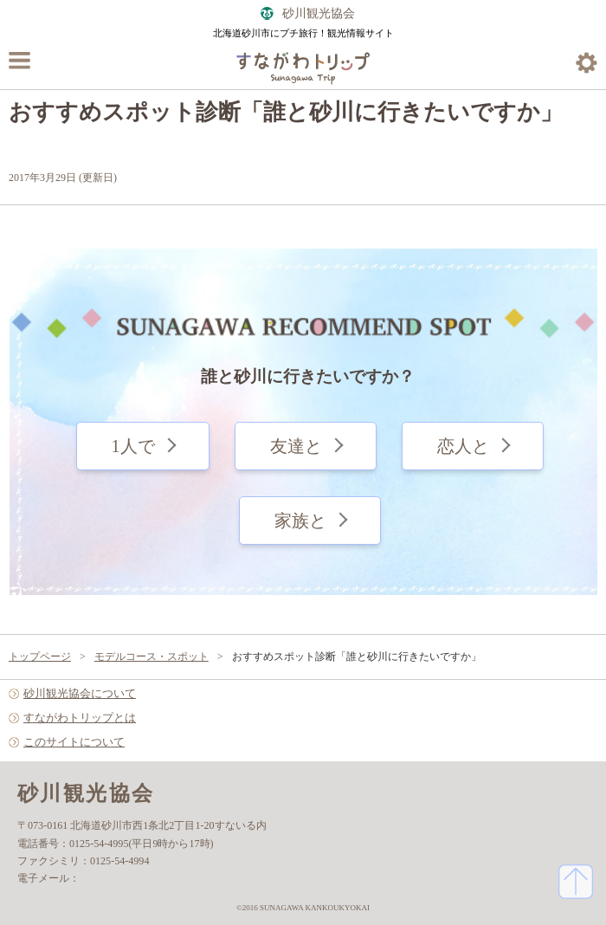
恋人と (463, 446)
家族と (300, 520)
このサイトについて (74, 741)
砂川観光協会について (79, 693)
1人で (133, 446)
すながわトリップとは (79, 717)
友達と (296, 446)
